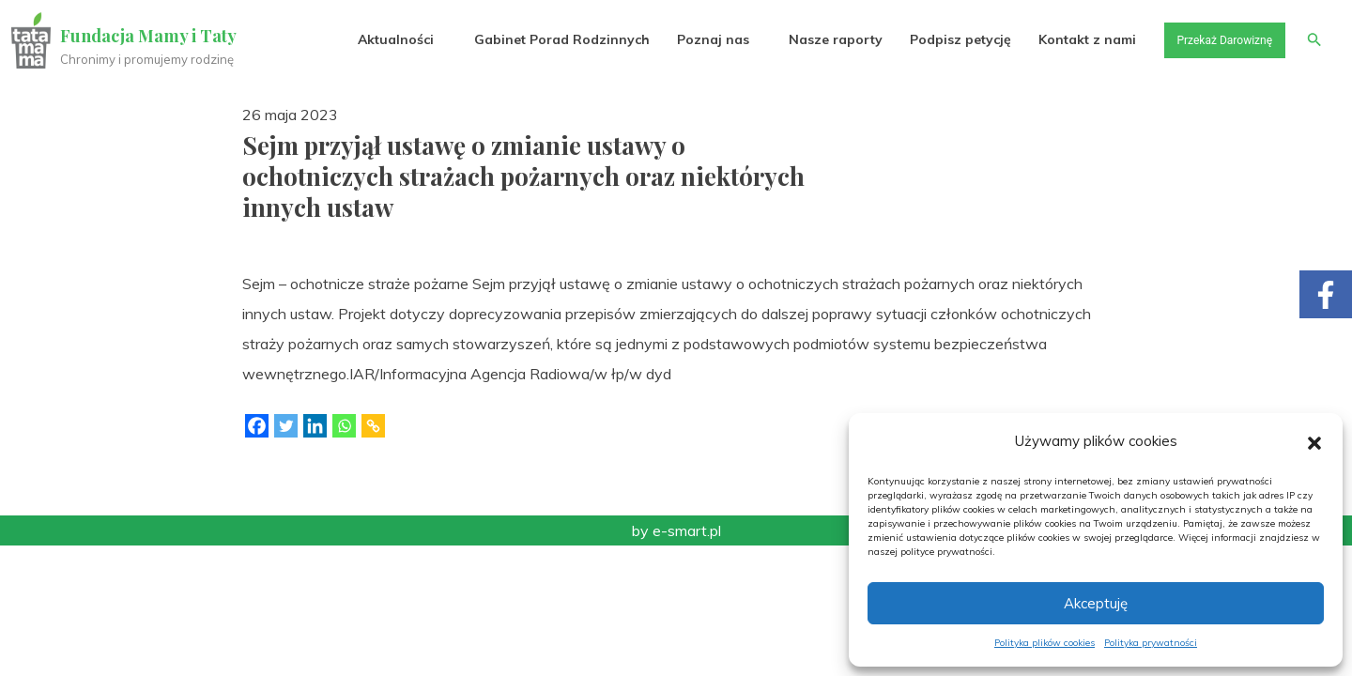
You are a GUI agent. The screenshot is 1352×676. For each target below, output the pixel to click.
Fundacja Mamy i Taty (152, 35)
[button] (1314, 441)
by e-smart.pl (676, 530)
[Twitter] (286, 425)
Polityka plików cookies (1044, 643)
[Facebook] (256, 425)
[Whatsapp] (344, 425)
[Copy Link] (373, 425)
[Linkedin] (315, 425)
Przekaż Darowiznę (1212, 39)
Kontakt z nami (1067, 39)
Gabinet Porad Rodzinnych (541, 39)
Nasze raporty (815, 39)
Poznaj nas (692, 39)
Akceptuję (1096, 603)
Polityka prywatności (1150, 643)
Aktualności (376, 39)
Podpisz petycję (940, 39)
